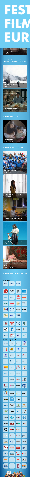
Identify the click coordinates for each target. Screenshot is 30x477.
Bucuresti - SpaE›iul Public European (15, 273)
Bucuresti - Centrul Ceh (10, 116)
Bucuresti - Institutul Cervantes (13, 147)
